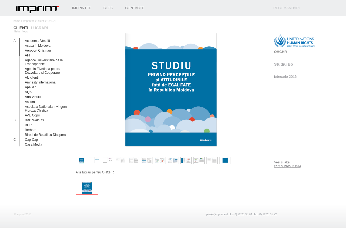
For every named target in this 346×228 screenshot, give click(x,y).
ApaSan (30, 87)
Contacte (134, 8)
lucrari (39, 28)
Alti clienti (32, 77)
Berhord (30, 130)
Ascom (30, 102)
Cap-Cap (31, 140)
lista (17, 31)
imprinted (28, 20)
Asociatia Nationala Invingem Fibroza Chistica (46, 108)
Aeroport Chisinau (38, 50)
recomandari (286, 8)
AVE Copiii (32, 115)
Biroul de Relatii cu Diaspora (45, 135)
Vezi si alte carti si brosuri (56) (287, 164)
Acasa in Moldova (38, 46)
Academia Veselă (37, 41)
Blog (108, 8)
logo (25, 31)
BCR (28, 125)
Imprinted (82, 8)
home (17, 20)
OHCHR (280, 52)
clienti (41, 20)
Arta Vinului (33, 97)
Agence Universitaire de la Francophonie (44, 62)
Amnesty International (40, 82)
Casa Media (33, 144)
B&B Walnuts (34, 120)
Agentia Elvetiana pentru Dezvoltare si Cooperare (42, 71)
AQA (28, 92)
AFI (27, 55)
